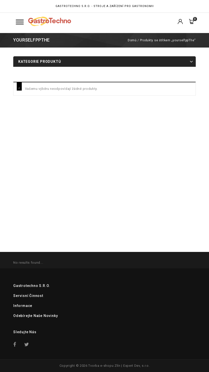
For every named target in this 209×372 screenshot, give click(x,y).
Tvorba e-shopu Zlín (104, 365)
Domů (132, 40)
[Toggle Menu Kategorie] (20, 22)
